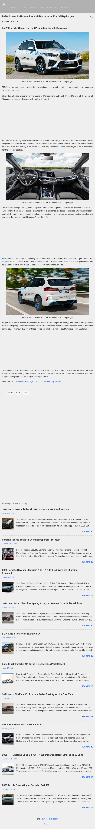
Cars (23, 7)
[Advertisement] (47, 121)
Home (13, 7)
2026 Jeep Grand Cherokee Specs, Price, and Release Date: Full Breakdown (42, 603)
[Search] (91, 5)
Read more (87, 532)
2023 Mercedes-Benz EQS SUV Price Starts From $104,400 (36, 382)
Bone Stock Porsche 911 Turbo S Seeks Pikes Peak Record (33, 664)
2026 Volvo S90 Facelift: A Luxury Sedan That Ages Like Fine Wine (37, 694)
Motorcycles (48, 7)
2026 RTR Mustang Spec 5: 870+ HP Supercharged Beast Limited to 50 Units (42, 754)
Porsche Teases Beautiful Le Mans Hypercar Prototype (31, 539)
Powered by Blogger (47, 819)
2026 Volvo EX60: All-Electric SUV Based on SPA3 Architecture (35, 509)
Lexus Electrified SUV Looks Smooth (22, 724)
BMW (4, 258)
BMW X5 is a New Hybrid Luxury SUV (21, 633)
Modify (64, 7)
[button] (91, 17)
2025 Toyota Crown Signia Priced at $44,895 (25, 785)
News (34, 7)
